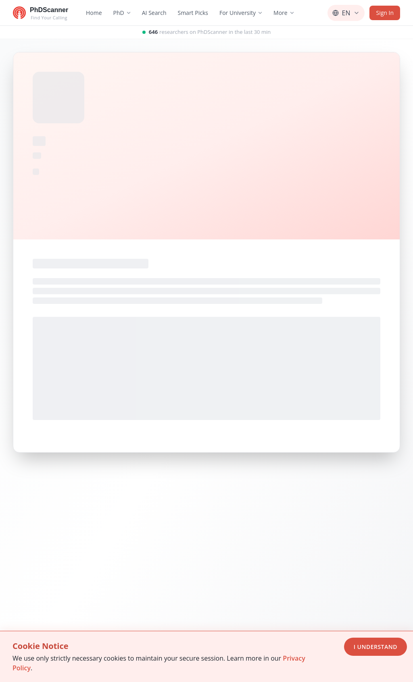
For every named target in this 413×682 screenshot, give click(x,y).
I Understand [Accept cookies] (375, 647)
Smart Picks (193, 13)
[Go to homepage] (40, 13)
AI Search (154, 13)
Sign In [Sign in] (385, 13)
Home (94, 13)
